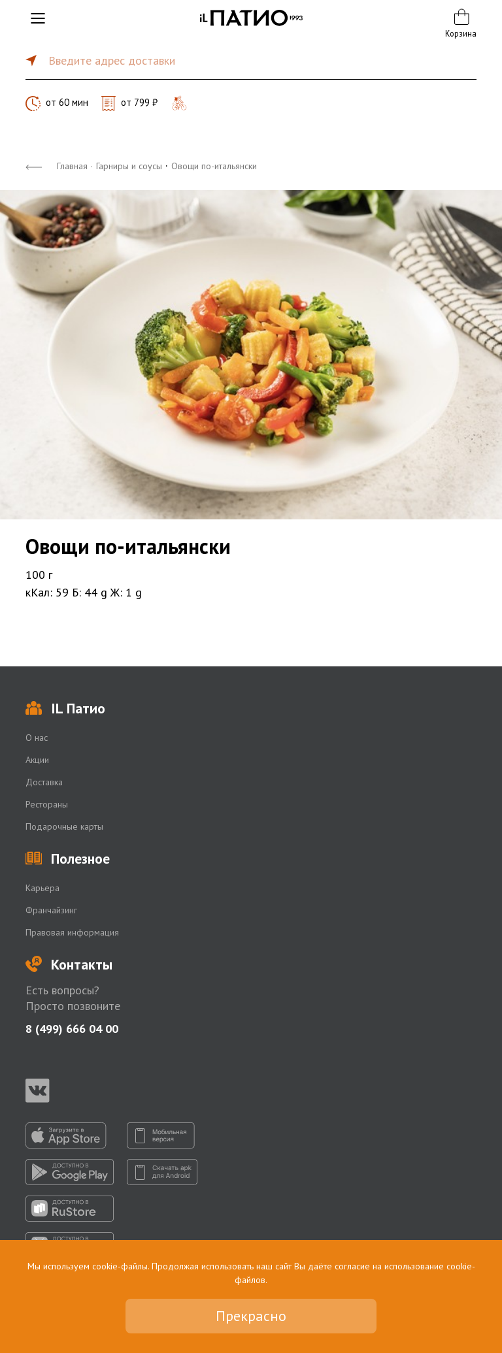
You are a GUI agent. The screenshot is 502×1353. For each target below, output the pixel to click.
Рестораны (46, 804)
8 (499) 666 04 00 (71, 1028)
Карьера (42, 888)
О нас (36, 737)
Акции (37, 760)
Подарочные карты (64, 826)
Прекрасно (251, 1316)
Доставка (44, 782)
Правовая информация (72, 932)
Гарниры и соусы (129, 166)
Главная (72, 166)
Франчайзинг (51, 910)
